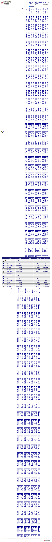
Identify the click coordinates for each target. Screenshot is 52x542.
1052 (29, 127)
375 (36, 50)
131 (26, 22)
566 (38, 71)
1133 (31, 136)
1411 (26, 168)
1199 (45, 143)
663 (31, 83)
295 (36, 41)
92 (29, 18)
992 (29, 120)
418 (43, 54)
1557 (40, 184)
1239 (45, 148)
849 (45, 103)
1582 (29, 187)
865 (36, 106)
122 (29, 21)
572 (29, 73)
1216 (38, 145)
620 (47, 77)
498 (43, 63)
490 (47, 62)
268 (43, 37)
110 (47, 19)
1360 (47, 161)
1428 (43, 169)
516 (38, 66)
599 (45, 75)
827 (40, 101)
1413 (31, 168)
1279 (45, 152)
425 (36, 55)
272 (29, 38)
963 (31, 117)
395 (36, 52)
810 (47, 99)
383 (31, 51)
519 (45, 66)
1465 (36, 174)
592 (29, 75)
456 (38, 59)
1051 (26, 127)
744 (33, 92)
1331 (26, 159)
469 (45, 60)
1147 (40, 137)
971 (26, 118)
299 (45, 41)
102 (29, 19)
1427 (40, 169)
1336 (38, 159)
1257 (40, 150)
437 (40, 57)
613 (31, 77)
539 (45, 68)
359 (45, 47)
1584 (33, 187)
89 (45, 17)
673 (31, 84)
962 (29, 117)
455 (36, 59)
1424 (33, 169)
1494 (33, 177)
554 (33, 70)
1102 (29, 133)
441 (26, 58)
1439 (45, 170)
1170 (47, 140)
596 (38, 75)
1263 (31, 151)
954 (33, 116)
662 (29, 83)
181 (26, 28)
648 (43, 80)
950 (47, 115)
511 (26, 66)
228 (43, 33)
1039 (45, 125)
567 (40, 71)
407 (40, 53)
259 (45, 36)
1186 (38, 142)
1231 (26, 148)
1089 (45, 131)
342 (29, 46)
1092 (29, 132)
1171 (26, 141)
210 (47, 30)
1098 (43, 132)
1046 (38, 126)
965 (36, 117)
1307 (40, 156)
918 (43, 111)
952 (29, 116)
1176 (38, 141)
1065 (36, 128)
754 (33, 93)
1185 (36, 142)
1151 (26, 139)
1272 (29, 152)
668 (43, 83)
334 (33, 45)
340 (47, 45)
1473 (31, 175)
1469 (45, 174)
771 (26, 95)
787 (40, 96)
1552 (29, 184)
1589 (45, 187)
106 (38, 19)
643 (31, 80)
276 (38, 38)
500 (47, 63)
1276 (38, 152)
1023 (31, 124)
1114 (33, 134)
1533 (31, 182)
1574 (33, 186)
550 (47, 69)
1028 (43, 124)
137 (40, 22)
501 (26, 65)
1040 (47, 125)
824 (33, 101)
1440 (47, 170)
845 (36, 103)
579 (45, 73)
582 (29, 74)
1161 (26, 140)
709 (45, 87)
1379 (45, 164)
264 (33, 37)
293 (31, 41)
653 (31, 82)
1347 (40, 160)
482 (29, 62)
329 (45, 44)
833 (31, 102)
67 (40, 14)
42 (29, 12)
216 (38, 32)
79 (45, 16)
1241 (26, 149)
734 (33, 91)
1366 (38, 162)
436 (38, 57)
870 (47, 106)
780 (47, 95)
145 (36, 24)
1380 (47, 164)
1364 (33, 162)
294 (33, 41)
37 (40, 11)
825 (36, 101)
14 (33, 9)
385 (36, 51)
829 (45, 101)
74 (33, 16)
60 (47, 13)
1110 (47, 133)
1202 (29, 144)
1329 (45, 158)
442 (29, 58)
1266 (38, 151)
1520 (47, 180)
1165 (36, 140)
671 (26, 84)
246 (38, 35)
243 (31, 35)
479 (45, 61)
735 (36, 91)
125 (36, 21)
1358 (43, 161)
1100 (47, 132)
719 (45, 88)
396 (38, 52)
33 (31, 11)
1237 (40, 148)
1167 (40, 140)
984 (33, 119)
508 (43, 65)
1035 (36, 125)
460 (47, 59)
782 (29, 96)
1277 (40, 152)
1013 (31, 123)
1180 (47, 141)
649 (45, 80)
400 (47, 52)
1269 (45, 151)
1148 (43, 137)
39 (45, 11)
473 (31, 61)
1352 (29, 161)
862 (29, 106)
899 (45, 109)
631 (26, 79)
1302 (29, 156)
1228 (43, 147)
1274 (33, 152)
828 (43, 101)
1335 (36, 159)
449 (45, 58)
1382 (29, 165)
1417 (40, 168)
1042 (29, 126)
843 (31, 103)
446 (38, 58)
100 (47, 18)
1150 (47, 137)
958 (43, 116)
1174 (33, 141)
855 (36, 104)
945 (36, 115)
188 (43, 28)
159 (45, 25)
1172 (29, 141)
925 (36, 112)
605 (36, 76)
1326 (38, 158)
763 (31, 94)
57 (40, 13)
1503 (31, 178)
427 (40, 55)
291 (26, 41)
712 (29, 88)
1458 (43, 173)
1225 (36, 147)
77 (40, 16)
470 (47, 60)
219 (45, 32)
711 (26, 88)
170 (47, 26)
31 (26, 11)
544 (33, 69)
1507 (40, 178)
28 (43, 10)
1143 (31, 137)
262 (29, 37)
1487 (40, 176)
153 (31, 25)
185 (36, 28)
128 (43, 21)
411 (26, 54)
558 (43, 70)
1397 (40, 166)
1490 (47, 176)
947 (40, 115)
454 (33, 59)
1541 (26, 183)
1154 (33, 139)
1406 (38, 167)
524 (33, 67)
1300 (47, 154)
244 (33, 35)
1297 (40, 154)
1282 (29, 153)
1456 (38, 173)
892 (29, 109)
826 (38, 101)
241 (26, 35)
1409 (45, 167)
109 (45, 19)
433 (31, 57)
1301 (26, 156)
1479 (45, 175)
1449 (45, 172)
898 (43, 109)
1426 (38, 169)
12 (29, 9)
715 (36, 88)
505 (36, 65)
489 (45, 62)
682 (29, 85)
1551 (26, 184)
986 (38, 119)
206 (38, 30)
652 (29, 82)
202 (29, 30)
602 (29, 76)
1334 (33, 159)
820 (47, 100)
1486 (38, 176)
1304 (33, 156)
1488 (43, 176)
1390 (47, 165)
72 (29, 16)
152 (29, 25)
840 (47, 102)
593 (31, 75)
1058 (43, 127)
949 (45, 115)
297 (40, 41)
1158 (43, 139)
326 (38, 44)
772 (29, 95)
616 (38, 77)
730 (47, 90)
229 (45, 33)
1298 (43, 154)
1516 (38, 180)
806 (38, 99)
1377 (40, 164)
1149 (45, 137)
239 (45, 34)
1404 (33, 167)
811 (26, 100)
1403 (31, 167)
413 (31, 54)
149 (45, 24)
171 (26, 27)
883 (31, 108)
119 (45, 20)
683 (31, 85)
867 (40, 106)
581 (26, 74)
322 (29, 44)
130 (47, 21)
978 (43, 118)
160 (47, 25)
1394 (33, 166)
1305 (36, 156)
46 (38, 12)
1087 (40, 131)
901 (26, 110)
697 (40, 86)
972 (29, 118)
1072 (29, 129)
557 (40, 70)
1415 (36, 168)
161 (26, 26)
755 (36, 93)
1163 (31, 140)
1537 (40, 182)
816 (38, 100)
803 (31, 99)
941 (26, 115)
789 (45, 96)
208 (43, 30)
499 (45, 63)
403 (31, 53)
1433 (31, 170)
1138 (43, 136)
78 (43, 16)
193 (31, 29)
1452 (29, 173)
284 (33, 40)
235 (36, 34)
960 (47, 116)
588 (43, 74)
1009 (45, 121)
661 (26, 83)
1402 (29, 167)
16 (38, 9)
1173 (31, 141)
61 (26, 14)
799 (45, 98)
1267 (40, 151)
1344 (33, 160)
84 (33, 17)
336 (38, 45)
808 (43, 99)
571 (26, 73)
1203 (31, 144)
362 (29, 49)
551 (26, 70)
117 (40, 20)
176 (38, 27)
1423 (31, 169)
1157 (40, 139)
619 (45, 77)
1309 (45, 156)
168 (43, 26)
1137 (40, 136)
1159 (45, 139)
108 (43, 19)
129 (45, 21)
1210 (47, 144)
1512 (29, 180)
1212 (29, 145)
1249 (45, 149)
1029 (45, 124)
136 (38, 22)
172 (29, 27)
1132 (29, 136)
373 (31, 50)
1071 (26, 129)
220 (47, 32)
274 (33, 38)
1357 (40, 161)
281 (26, 40)
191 (26, 29)
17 (40, 9)
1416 (38, 168)
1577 (40, 186)
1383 (31, 165)
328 (43, 44)
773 (31, 95)
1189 (45, 142)
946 (38, 115)
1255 (36, 150)
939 (45, 113)
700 (47, 86)
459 (45, 59)
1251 (26, 150)
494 (33, 63)
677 (40, 84)
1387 (40, 165)
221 (26, 33)
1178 (43, 141)
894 (33, 109)
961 (26, 117)
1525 (36, 181)
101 (26, 19)
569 (45, 71)
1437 (40, 170)
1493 (31, 177)
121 (26, 21)
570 (47, 71)
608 (43, 76)
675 (36, 84)
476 (38, 61)
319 (45, 43)
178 (43, 27)
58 (43, 13)
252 (29, 36)
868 (43, 106)
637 (40, 79)
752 (29, 93)
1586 (38, 187)
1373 (31, 164)
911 (26, 111)
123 (31, 21)
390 (47, 51)
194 (33, 29)
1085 (36, 131)
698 (43, 86)
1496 (38, 177)
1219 (45, 145)
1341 (26, 160)
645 (36, 80)
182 (29, 28)
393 (31, 52)
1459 (45, 173)
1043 (31, 126)
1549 (45, 183)
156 (38, 25)
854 (33, 104)
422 (29, 55)
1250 (47, 149)
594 (33, 75)
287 (40, 40)
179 (45, 27)
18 (43, 9)
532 (29, 68)
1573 (31, 186)
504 (33, 65)
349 (45, 46)
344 (33, 46)
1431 (26, 170)
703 (31, 87)
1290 (47, 153)
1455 (36, 173)
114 (33, 20)
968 (43, 117)
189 (45, 28)
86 (38, 17)
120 (47, 20)
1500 (47, 177)
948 (43, 115)
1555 (36, 184)
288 (43, 40)
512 (29, 66)
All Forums (4, 131)
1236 (38, 148)
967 (40, 117)
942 (29, 115)
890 (47, 108)
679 (45, 84)
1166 (38, 140)
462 (29, 60)
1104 (33, 133)
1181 (26, 142)
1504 (33, 178)
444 (33, 58)
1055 (36, 127)
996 (38, 120)
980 (47, 118)
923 (31, 112)
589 (45, 74)
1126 (38, 135)
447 (40, 58)
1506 (38, 178)
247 (40, 35)
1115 (36, 134)
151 (26, 25)
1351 (26, 161)
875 (36, 107)
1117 (40, 134)
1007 (40, 121)
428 (43, 55)
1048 (43, 126)
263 (31, 37)
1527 (40, 181)
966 (38, 117)
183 (31, 28)
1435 (36, 170)
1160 (47, 139)
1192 (29, 143)
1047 (40, 126)
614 (33, 77)
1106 (38, 133)
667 (40, 83)
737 (40, 91)
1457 (40, 173)
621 (26, 78)
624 (33, 78)
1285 (36, 153)
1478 (43, 175)
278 (43, 38)
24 (33, 10)
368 (43, 49)
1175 (36, 141)
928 (43, 112)
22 (29, 10)
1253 (31, 150)
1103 (31, 133)
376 (38, 50)
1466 (38, 174)
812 (29, 100)
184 (33, 28)
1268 (43, 151)
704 (33, 87)
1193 (31, 143)
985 (36, 119)
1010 (47, 121)
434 (33, 57)
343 (31, 46)
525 (36, 67)
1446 (38, 172)
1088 (43, 131)
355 (36, 47)
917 (40, 111)
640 (47, 79)
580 (47, 73)
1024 (33, 124)
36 (38, 11)
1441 (26, 172)
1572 (29, 186)
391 (26, 52)
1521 (26, 181)
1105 (36, 133)
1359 (45, 161)
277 (40, 38)
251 (26, 36)
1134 (33, 136)
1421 (26, 169)
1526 (38, 181)
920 (47, 111)
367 (40, 49)
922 (29, 112)
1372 (29, 164)
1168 (43, 140)
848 (43, 103)
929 (45, 112)
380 (47, 50)
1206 (38, 144)
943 (31, 115)
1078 (43, 129)
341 (26, 46)
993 (31, 120)
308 (43, 42)
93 (31, 18)
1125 (36, 135)
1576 (38, 186)
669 (45, 83)
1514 (33, 180)
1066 (38, 128)
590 (47, 74)
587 (40, 74)
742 (29, 92)
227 (40, 33)
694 (33, 86)
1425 (36, 169)
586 (38, 74)
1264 (33, 151)
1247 (40, 149)
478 (43, 61)
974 (33, 118)
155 (36, 25)
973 (31, 118)
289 (45, 40)
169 (45, 26)
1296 (38, 154)
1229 (45, 147)
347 (40, 46)
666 (38, 83)
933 (31, 113)
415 (36, 54)
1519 (45, 180)
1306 (38, 156)
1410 (47, 167)
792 (29, 98)
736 (38, 91)
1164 (33, 140)
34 (33, 11)
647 (40, 80)
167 (40, 26)
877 (40, 107)
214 (33, 32)
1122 (29, 135)
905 (36, 110)
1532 (29, 182)
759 (45, 93)
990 (47, 119)
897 (40, 109)
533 (31, 68)
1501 (26, 178)
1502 (29, 178)
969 (45, 117)
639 (45, 79)
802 (29, 99)
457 (40, 59)
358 (43, 47)
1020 (47, 123)
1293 (31, 154)
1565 (36, 185)
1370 (47, 162)
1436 (38, 170)
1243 (31, 149)
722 (29, 90)
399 (45, 52)
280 (47, 38)
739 (45, 91)
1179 (45, 141)
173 (31, 27)
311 (26, 43)
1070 (47, 128)
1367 (40, 162)
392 (29, 52)
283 (31, 40)
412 (29, 54)
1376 (38, 164)
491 (26, 63)
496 (38, 63)
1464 (33, 174)
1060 (47, 127)
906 (38, 110)
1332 (29, 159)
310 (47, 42)
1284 (33, 153)
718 (43, 88)
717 (40, 88)
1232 (29, 148)
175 (36, 27)
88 (43, 17)
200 (47, 29)
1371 (26, 164)
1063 (31, 128)
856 (38, 104)
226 (38, 33)
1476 (38, 175)
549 (45, 69)
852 (29, 104)
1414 (33, 168)
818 (43, 100)
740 (47, 91)
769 (45, 94)
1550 (47, 183)
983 (31, 119)
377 (40, 50)
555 (36, 70)
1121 (26, 135)
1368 (43, 162)
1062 (29, 128)
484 (33, 62)
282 (29, 40)
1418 (43, 168)
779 (45, 95)
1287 (40, 153)
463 (31, 60)
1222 (29, 147)
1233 (31, 148)
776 (38, 95)
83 (31, 17)
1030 (47, 124)
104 (33, 19)
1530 (47, 181)
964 (33, 117)
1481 (26, 176)
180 (47, 27)
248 (43, 35)
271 (26, 38)
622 (29, 78)
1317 (40, 157)
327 (40, 44)
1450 (47, 172)
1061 (26, 128)
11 (26, 9)
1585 (36, 187)
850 (47, 103)
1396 (38, 166)
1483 (31, 176)
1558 (43, 184)
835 (36, 102)
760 (47, 93)
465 (36, 60)
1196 (38, 143)
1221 (26, 147)
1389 (45, 165)
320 (47, 43)
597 (40, 75)
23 (31, 10)
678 (43, 84)
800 (47, 98)
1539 (45, 182)
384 (33, 51)
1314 (33, 157)
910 (47, 110)
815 (36, 100)
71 (26, 16)
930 (47, 112)
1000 (47, 120)
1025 (36, 124)
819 (45, 100)
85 (36, 17)
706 (38, 87)
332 (29, 45)
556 (38, 70)
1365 (36, 162)
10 (47, 8)
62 (29, 14)
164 (33, 26)
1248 (43, 149)
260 (47, 36)
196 (38, 29)
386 (38, 51)
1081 (26, 131)
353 (31, 47)
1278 (43, 152)
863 (31, 106)
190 (47, 28)
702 (29, 87)
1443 (31, 172)
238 (43, 34)
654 (33, 82)
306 (38, 42)
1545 (36, 183)
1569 (45, 185)
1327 (40, 158)
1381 (26, 165)
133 (31, 22)
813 (31, 100)
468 (43, 60)
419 (45, 54)
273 (31, 38)
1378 (43, 164)
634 (33, 79)
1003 (31, 121)
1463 (31, 174)
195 (36, 29)
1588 (43, 187)
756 (38, 93)
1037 (40, 125)
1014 (33, 123)
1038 (43, 125)
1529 (45, 181)
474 (33, 61)
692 (29, 86)
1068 (43, 128)
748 (43, 92)
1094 (33, 132)
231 (26, 34)
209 (45, 30)
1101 (26, 133)
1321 (26, 158)
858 (43, 104)
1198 (43, 143)
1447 (40, 172)
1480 (47, 175)
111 (26, 20)
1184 (33, 142)
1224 (33, 147)
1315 (36, 157)
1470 (47, 174)
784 (33, 96)
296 (38, 41)
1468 (43, 174)
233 (31, 34)
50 (47, 12)
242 (29, 35)
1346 (38, 160)
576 (38, 73)
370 (47, 49)
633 (31, 79)
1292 (29, 154)
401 (26, 53)
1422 (29, 169)
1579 (45, 186)
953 (31, 116)
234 (33, 34)
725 (36, 90)
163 (31, 26)
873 (31, 107)
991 (26, 120)
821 (26, 101)
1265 (36, 151)
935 (36, 113)
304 (33, 42)
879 (45, 107)
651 (26, 82)
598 (43, 75)
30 (47, 10)
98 (43, 18)
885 (36, 108)
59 (45, 13)
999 (45, 120)
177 (40, 27)
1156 (38, 139)
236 (38, 34)
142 (29, 24)
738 (43, 91)
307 (40, 42)
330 (47, 44)
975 (36, 118)
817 (40, 100)
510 (47, 65)
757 (40, 93)
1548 (43, 183)
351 (26, 47)
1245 (36, 149)
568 (43, 71)
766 (38, 94)
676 (38, 84)
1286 (38, 153)
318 (43, 43)
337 (40, 45)
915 (36, 111)
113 (31, 20)
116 (38, 20)
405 (36, 53)
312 (29, 43)
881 (26, 108)
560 (47, 70)
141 (26, 24)
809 (45, 99)
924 (33, 112)
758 (43, 93)
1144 (33, 137)
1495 (36, 177)
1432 (29, 170)
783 (31, 96)
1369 (45, 162)
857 (40, 104)
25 (36, 10)
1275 (36, 152)
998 (43, 120)
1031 (26, 125)
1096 (38, 132)
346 (38, 46)
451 (26, 59)
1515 (36, 180)
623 (31, 78)
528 (43, 67)
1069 (45, 128)
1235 (36, 148)
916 (38, 111)
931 (26, 113)
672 (29, 84)
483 (31, 62)
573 (31, 73)
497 (40, 63)
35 (36, 11)
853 (31, 104)
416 (38, 54)
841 (26, 103)
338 (43, 45)
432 (29, 57)
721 (26, 90)
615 (36, 77)
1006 (38, 121)
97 (40, 18)
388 (43, 51)
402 (29, 53)
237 (40, 34)
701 (26, 87)
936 (38, 113)
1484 (33, 176)
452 (29, 59)
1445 (36, 172)
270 (47, 37)
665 (36, 83)
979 (45, 118)
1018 (43, 123)
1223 (31, 147)
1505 (36, 178)
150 (47, 24)
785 (36, 96)
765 (36, 94)
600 (47, 75)
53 (31, 13)
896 (38, 109)
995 (36, 120)
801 (26, 99)
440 (47, 57)
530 (47, 67)
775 (36, 95)
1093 (31, 132)
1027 (40, 124)
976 (38, 118)
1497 (40, 177)
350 (47, 46)
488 (43, 62)
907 (40, 110)
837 (40, 102)
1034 (33, 125)
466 (38, 60)
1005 (36, 121)
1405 (36, 167)
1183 (31, 142)
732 (29, 91)
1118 (43, 134)
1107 (40, 133)
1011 (26, 123)
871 (26, 107)
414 (33, 54)
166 (38, 26)
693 (31, 86)
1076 (38, 129)
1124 (33, 135)
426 (38, 55)
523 (31, 67)
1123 (31, 135)
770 (47, 94)
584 (33, 74)
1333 (31, 159)
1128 (43, 135)
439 (45, 57)
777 (40, 95)
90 (47, 17)
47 (40, 12)
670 (47, 83)
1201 (26, 144)
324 (33, 44)
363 (31, 49)
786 (38, 96)
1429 (45, 169)
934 (33, 113)
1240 (47, 148)
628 (43, 78)
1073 (31, 129)
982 (29, 119)
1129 (45, 135)
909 (45, 110)
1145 (36, 137)
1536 (38, 182)
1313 (31, 157)
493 (31, 63)
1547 (40, 183)
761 (26, 94)
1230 (47, 147)
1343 (31, 160)
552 (29, 70)
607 (40, 76)
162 (29, 26)
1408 (43, 167)
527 (40, 67)
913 (31, 111)
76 (38, 16)
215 (36, 32)
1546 (38, 183)
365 (36, 49)
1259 (45, 150)
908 (43, 110)
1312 (29, 157)
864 (33, 106)
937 (40, 113)
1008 (43, 121)
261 (26, 37)
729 (45, 90)
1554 (33, 184)
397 (40, 52)
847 (40, 103)
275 (36, 38)
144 (33, 24)
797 (40, 98)
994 (33, 120)
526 (38, 67)
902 (29, 110)
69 (45, 14)
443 (31, 58)
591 (26, 75)
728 (43, 90)
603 (31, 76)
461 (26, 60)
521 (26, 67)
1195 (36, 143)
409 (45, 53)
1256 (38, 150)
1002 (29, 121)
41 (26, 12)
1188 (43, 142)
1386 (38, 165)
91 (26, 18)
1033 (31, 125)
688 (43, 85)
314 (33, 43)
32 (29, 11)
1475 (36, 175)
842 (29, 103)
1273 (31, 152)
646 (38, 80)
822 (29, 101)
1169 (45, 140)
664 (33, 83)
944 (33, 115)
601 (26, 76)
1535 (36, 182)
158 (43, 25)
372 (29, 50)
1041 (26, 126)
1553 (31, 184)
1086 (38, 131)
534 (33, 68)
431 (26, 57)
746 (38, 92)
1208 (43, 144)
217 (40, 32)
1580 (47, 186)
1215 (36, 145)
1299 (45, 154)
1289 (45, 153)
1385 (36, 165)
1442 (29, 172)
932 (29, 113)
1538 (43, 182)
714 (33, 88)
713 (31, 88)
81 (26, 17)
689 (45, 85)
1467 (40, 174)
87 (40, 17)
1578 (43, 186)
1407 (40, 167)
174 (33, 27)
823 (31, 101)
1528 (43, 181)
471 (26, 61)
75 (36, 16)
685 (36, 85)
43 (31, 12)
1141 (26, 137)
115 (36, 20)
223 (31, 33)
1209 (45, 144)
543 (31, 69)
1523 (31, 181)
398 (43, 52)
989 (45, 119)
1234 (33, 148)
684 (33, 85)
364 (33, 49)
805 (36, 99)
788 (43, 96)
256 (38, 36)
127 (40, 21)
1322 (29, 158)
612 (29, 77)
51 (26, 13)
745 (36, 92)
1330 (47, 158)
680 (47, 84)
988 (43, 119)
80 (47, 16)
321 (26, 44)
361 (26, 49)
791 (26, 98)
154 (33, 25)
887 (40, 108)
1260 (47, 150)
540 (47, 68)
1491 (26, 177)
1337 (40, 159)
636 (38, 79)
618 (43, 77)
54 (33, 13)
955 (36, 116)
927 (40, 112)
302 (29, 42)
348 (43, 46)
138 (43, 22)
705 (36, 87)
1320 (47, 157)
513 (31, 66)
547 (40, 69)
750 (47, 92)
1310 (47, 156)
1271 (26, 152)
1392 (29, 166)
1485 (36, 176)
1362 (29, 162)
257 (40, 36)
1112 (29, 134)
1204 (33, 144)
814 (33, 100)
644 (33, 80)
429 (45, 55)
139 (45, 22)
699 (45, 86)
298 (43, 41)
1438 (43, 170)
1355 (36, 161)
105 (36, 19)
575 (36, 73)
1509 (45, 178)
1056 (38, 127)
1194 (33, 143)
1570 (47, 185)
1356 (38, 161)
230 (47, 33)
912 (29, 111)
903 (31, 110)
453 (31, 59)
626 (38, 78)
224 (33, 33)
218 (43, 32)
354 (33, 47)
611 (26, 77)
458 (43, 59)
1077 (40, 129)
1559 (45, 184)
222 (29, 33)
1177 (40, 141)
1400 (47, 166)
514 (33, 66)
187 (40, 28)
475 (36, 61)
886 (38, 108)
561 (26, 71)
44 (33, 12)
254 (33, 36)
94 (33, 18)
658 (43, 82)
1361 (26, 162)
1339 (45, 159)
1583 (31, 187)
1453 (31, 173)
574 (33, 73)
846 (38, 103)
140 (47, 22)
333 (31, 45)
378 (43, 50)
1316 (38, 157)
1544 (33, 183)
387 (40, 51)
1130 (47, 135)
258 (43, 36)
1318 (43, 157)
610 (47, 76)
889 (45, 108)
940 (47, 113)
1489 (45, 176)
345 (36, 46)
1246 (38, 149)
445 (36, 58)
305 (36, 42)
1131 (26, 136)
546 (38, 69)
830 (47, 101)
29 (45, 10)
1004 (33, 121)
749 (45, 92)
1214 (33, 145)
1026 (38, 124)
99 (45, 18)
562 (29, 71)
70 (47, 14)
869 (45, 106)
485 (36, 62)
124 (33, 21)
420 (47, 54)
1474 (33, 175)
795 (36, 98)
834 (33, 102)
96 (38, 18)
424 (33, 55)
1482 (29, 176)
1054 (33, 127)
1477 (40, 175)
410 (47, 53)
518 (43, 66)
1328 (43, 158)
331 (26, 45)
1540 (47, 182)
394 (33, 52)
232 (29, 34)
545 (36, 69)
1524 (33, 181)
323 (31, 44)
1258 (43, 150)
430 (47, 55)
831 (26, 102)
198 (43, 29)
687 (40, 85)
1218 (43, 145)
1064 (33, 128)
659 (45, 82)
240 (47, 34)
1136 (38, 136)
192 (29, 29)
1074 (33, 129)
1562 (29, 185)
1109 (45, 133)
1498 (43, 177)
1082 (29, 131)
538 (43, 68)
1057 (40, 127)
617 (40, 77)
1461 (26, 174)
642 (29, 80)
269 (45, 37)
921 (26, 112)
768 (43, 94)
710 (47, 87)
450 (47, 58)
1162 (29, 140)
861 (26, 106)
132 (29, 22)
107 (40, 19)
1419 (45, 168)
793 (31, 98)
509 (45, 65)
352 (29, 47)
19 (45, 9)
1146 (38, 137)
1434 (33, 170)
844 (33, 103)
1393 (31, 166)
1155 (36, 139)
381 (26, 51)
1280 (47, 152)
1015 (36, 123)
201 (26, 30)
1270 (47, 151)
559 (45, 70)
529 (45, 67)
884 (33, 108)
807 (40, 99)
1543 (31, 183)
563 (31, 71)
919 (45, 111)
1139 (45, 136)
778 (43, 95)
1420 (47, 168)
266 (38, 37)
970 (47, 117)
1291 (26, 154)
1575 (36, 186)
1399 (45, 166)
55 (36, 13)
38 (43, 11)
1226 (38, 147)
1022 (29, 124)
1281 (26, 153)
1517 (40, 180)
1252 (29, 150)
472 (29, 61)
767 (40, 94)
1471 (26, 175)
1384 (33, 165)
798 (43, 98)
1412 (29, 168)
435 (36, 57)
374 (33, 50)
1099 (45, 132)
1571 (26, 186)
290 (47, 40)
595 (36, 75)
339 (45, 45)
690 (47, 85)
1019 (45, 123)
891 (26, 109)
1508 (43, 178)
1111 (26, 134)
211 (26, 32)
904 (33, 110)
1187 (40, 142)
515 (36, 66)
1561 (26, 185)
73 (31, 16)
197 (40, 29)
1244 (33, 149)
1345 (36, 160)
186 (38, 28)
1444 (33, 172)
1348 (43, 160)
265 (36, 37)
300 (47, 41)
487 (40, 62)
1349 (45, 160)
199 (45, 29)
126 (38, 21)
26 (38, 10)
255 (36, 36)
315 (36, 43)
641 (26, 80)
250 (47, 35)
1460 (47, 173)
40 (47, 11)
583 (31, 74)
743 (31, 92)
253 (31, 36)
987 (40, 119)
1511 (26, 180)
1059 (45, 127)
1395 (36, 166)
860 (47, 104)
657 (40, 82)
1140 (47, 136)
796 (38, 98)
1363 (31, 162)
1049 (45, 126)
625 (36, 78)
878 (43, 107)
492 (29, 63)
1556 (38, 184)
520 (47, 66)
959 (45, 116)
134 (33, 22)
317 (40, 43)
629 (45, 78)
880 (47, 107)
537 (40, 68)
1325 (36, 158)
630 (47, 78)
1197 (40, 143)
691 (26, 86)
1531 (26, 182)
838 (43, 102)
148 (43, 24)
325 (36, 44)
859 (45, 104)
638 (43, 79)
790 (47, 96)
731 (26, 91)
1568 (43, 185)
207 (40, 30)
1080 (47, 129)
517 (40, 66)
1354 (33, 161)
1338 (43, 159)
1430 (47, 169)
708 (43, 87)
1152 (29, 139)
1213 (31, 145)
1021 (26, 124)
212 (29, 32)
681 (26, 85)
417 (40, 54)
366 (38, 49)
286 (38, 40)
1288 (43, 153)
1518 (43, 180)
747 (40, 92)
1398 (43, 166)
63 (31, 14)
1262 (29, 151)
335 (36, 45)
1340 (47, 159)
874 (33, 107)
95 (36, 18)
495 (36, 63)
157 (40, 25)
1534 (33, 182)
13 (31, 9)
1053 (31, 127)
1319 (45, 157)
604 (33, 76)
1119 (45, 134)
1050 (47, 126)
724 (33, 90)
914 (33, 111)
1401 (26, 167)
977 (40, 118)
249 (45, 35)
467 (40, 60)
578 (43, 73)
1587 (40, 187)
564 (33, 71)
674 (33, 84)
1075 (36, 129)
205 (36, 30)
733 (31, 91)
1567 (40, 185)
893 (31, 109)
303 (31, 42)
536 (38, 68)
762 (29, 94)
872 (29, 107)
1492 (29, 177)
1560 (47, 184)
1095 (36, 132)
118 (43, 20)
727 (40, 90)
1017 (40, 123)
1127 (40, 135)
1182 (29, 142)
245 (36, 35)
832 (29, 102)
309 (45, 42)
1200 (47, 143)
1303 (31, 156)
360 (47, 47)
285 (36, 40)
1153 (31, 139)
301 (26, 42)
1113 (31, 134)
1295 (36, 154)
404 (33, 53)
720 (47, 88)
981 (26, 119)
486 (38, 62)
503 (31, 65)
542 (29, 69)
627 (40, 78)
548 (43, 69)
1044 (33, 126)
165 (36, 26)
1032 (29, 125)
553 (31, 70)
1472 (29, 175)
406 (38, 53)
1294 (33, 154)
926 (38, 112)
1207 (40, 144)
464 (33, 60)
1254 (33, 150)
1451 (26, 173)
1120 (47, 134)
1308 (43, 156)
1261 (26, 151)
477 (40, 61)
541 (26, 69)
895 (36, 109)
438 (43, 57)
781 (26, 96)
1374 (33, 164)
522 (29, 67)
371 (26, 50)
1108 (43, 133)
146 (38, 24)
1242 (29, 149)
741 (26, 92)
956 (38, 116)
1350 (47, 160)
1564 (33, 185)
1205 (36, 144)
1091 (26, 132)
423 (31, 55)
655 (36, 82)
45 (36, 12)
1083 (31, 131)
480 (47, 61)
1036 (38, 125)
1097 (40, 132)
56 (38, 13)
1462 (29, 174)
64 (33, 14)
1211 (26, 145)
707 (40, 87)
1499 (45, 177)
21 (26, 10)
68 (43, 14)
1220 (47, 145)
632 (29, 79)
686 (38, 85)
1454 (33, 173)
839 (45, 102)
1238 (43, 148)
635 (36, 79)
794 (33, 98)
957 (40, 116)
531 (26, 68)
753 (31, 93)
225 (36, 33)
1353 (31, 161)
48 (43, 12)
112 (29, 20)
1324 (33, 158)
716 (38, 88)
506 (38, 65)
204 (33, 30)
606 (38, 76)
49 (45, 12)
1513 (31, 180)
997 (40, 120)
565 (36, 71)
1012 (29, 123)
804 (33, 99)
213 (31, 32)
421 (26, 55)
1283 (31, 153)
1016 (38, 123)
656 (38, 82)
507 (40, 65)
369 (45, 49)
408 (43, 53)
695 (36, 86)
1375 (36, 164)
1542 (29, 183)
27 (40, 10)
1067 (40, 128)
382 (29, 51)
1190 (47, 142)
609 (45, 76)
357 (40, 47)
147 (40, 24)
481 (26, 62)
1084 (33, 131)
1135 (36, 136)
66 (38, 14)
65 (36, 14)
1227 (40, 147)
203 (31, 30)
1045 (36, 126)
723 (31, 90)
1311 (26, 157)
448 (43, 58)
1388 (43, 165)
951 (26, 116)
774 (33, 95)
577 (40, 73)
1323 (31, 158)
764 (33, 94)
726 (38, 90)
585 (36, 74)
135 (36, 22)
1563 (31, 185)
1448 (43, 172)
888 (43, 108)
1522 (29, 181)
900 (47, 109)
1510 (47, 178)
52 (29, 13)
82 (29, 17)
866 (38, 106)
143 (31, 24)
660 (47, 82)
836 (38, 102)
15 (36, 9)
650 (47, 80)
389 (45, 51)
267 (40, 37)
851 (26, 104)
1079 (45, 129)
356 (38, 47)
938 (43, 113)
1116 (38, 134)
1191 (26, 143)
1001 (26, 121)
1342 (29, 160)
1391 (26, 166)
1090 (47, 131)
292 (29, 41)
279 (45, 38)
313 (31, 43)
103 (31, 19)
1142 (29, 137)
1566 (38, 185)
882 (29, 108)
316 (38, 43)
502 (29, 65)
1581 (26, 187)
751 (26, 93)
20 (47, 9)
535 (36, 68)
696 (38, 86)
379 (45, 50)
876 (38, 107)
